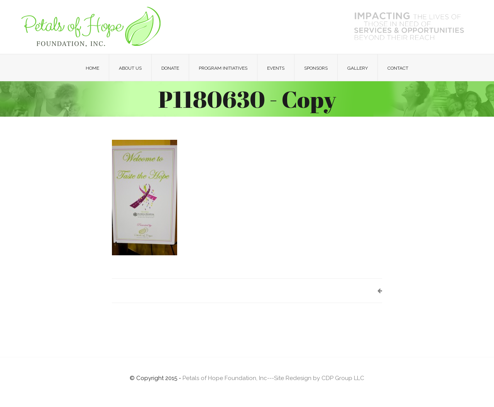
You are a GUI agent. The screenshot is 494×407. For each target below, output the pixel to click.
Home (92, 68)
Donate (170, 68)
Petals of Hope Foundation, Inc (225, 378)
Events (275, 68)
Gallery (357, 68)
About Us (130, 68)
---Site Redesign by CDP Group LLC (315, 378)
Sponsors (316, 68)
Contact (397, 68)
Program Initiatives (223, 68)
